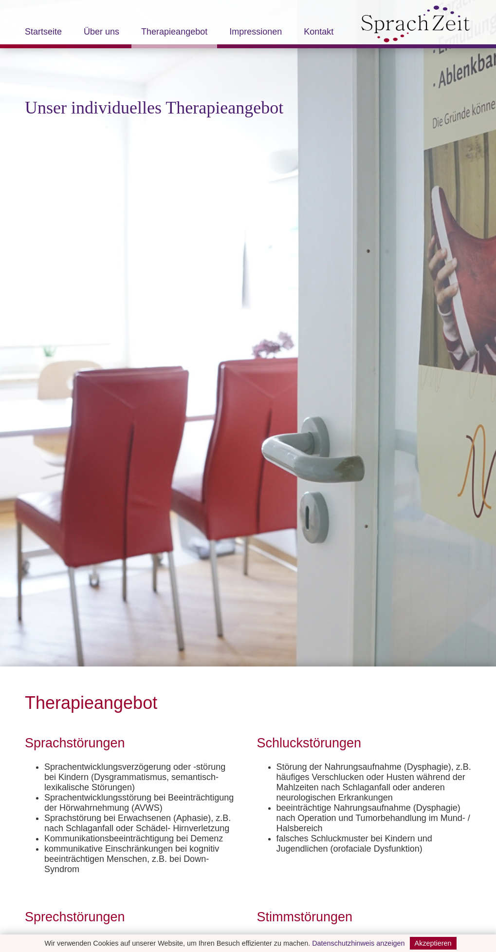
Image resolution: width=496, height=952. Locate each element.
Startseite (43, 32)
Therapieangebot (174, 32)
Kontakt (318, 32)
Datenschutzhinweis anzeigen (358, 943)
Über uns (101, 32)
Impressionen (255, 32)
